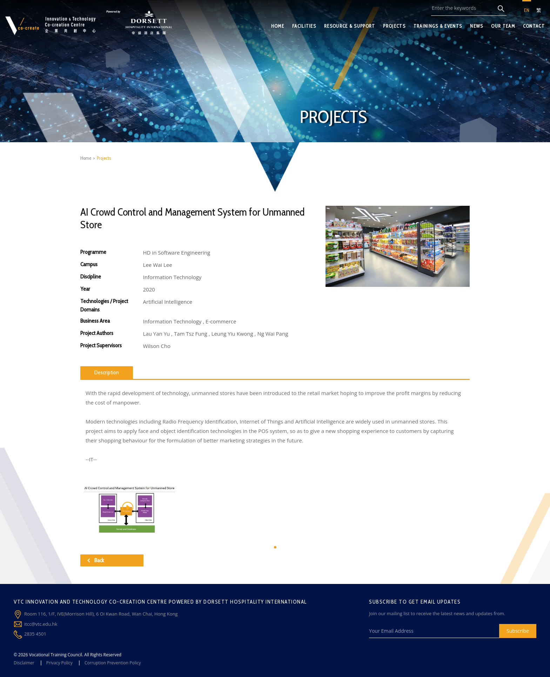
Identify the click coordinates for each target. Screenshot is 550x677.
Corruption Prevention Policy (113, 663)
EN (526, 10)
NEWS (476, 26)
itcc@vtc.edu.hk (40, 624)
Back (95, 560)
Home (85, 158)
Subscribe (518, 630)
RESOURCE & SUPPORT (349, 26)
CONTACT (534, 26)
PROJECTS (394, 26)
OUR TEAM (503, 26)
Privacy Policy (59, 663)
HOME (277, 26)
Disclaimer (24, 663)
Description (106, 372)
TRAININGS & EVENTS (438, 26)
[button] (275, 547)
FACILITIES (304, 26)
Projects (104, 158)
